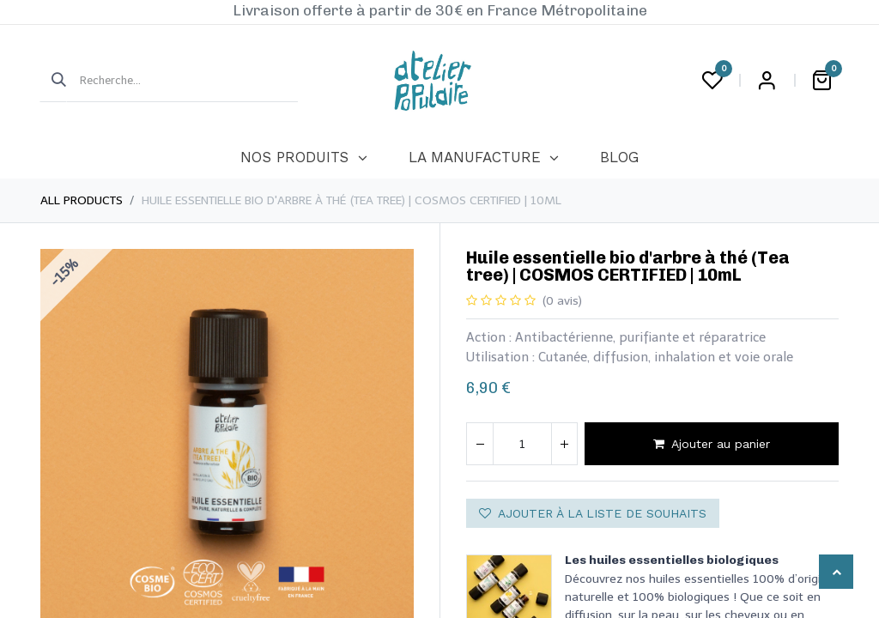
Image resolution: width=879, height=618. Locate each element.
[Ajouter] (564, 443)
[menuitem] (303, 157)
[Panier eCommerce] (821, 81)
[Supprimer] (480, 443)
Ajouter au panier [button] (711, 444)
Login (766, 81)
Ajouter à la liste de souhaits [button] (592, 513)
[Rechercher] (53, 80)
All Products (81, 200)
